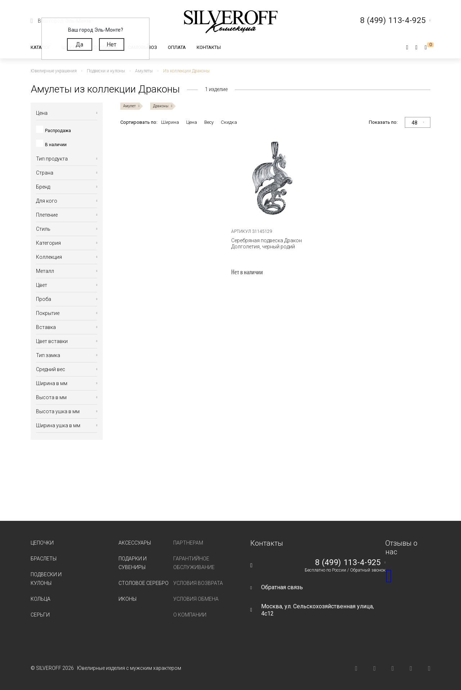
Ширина (170, 122)
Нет (111, 44)
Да (79, 44)
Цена (191, 122)
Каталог (41, 47)
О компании (189, 615)
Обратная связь (282, 587)
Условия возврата (198, 583)
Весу (209, 122)
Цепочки (42, 543)
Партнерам (188, 543)
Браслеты (44, 559)
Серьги (40, 615)
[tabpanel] (275, 178)
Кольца (40, 599)
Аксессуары (134, 543)
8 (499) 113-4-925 (348, 562)
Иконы (127, 599)
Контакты (209, 47)
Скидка (229, 122)
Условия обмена (196, 599)
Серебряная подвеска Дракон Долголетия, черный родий (266, 243)
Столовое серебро (143, 583)
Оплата (177, 47)
